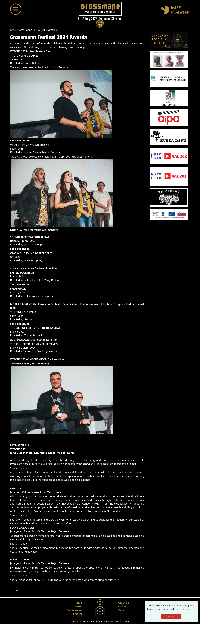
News (13, 29)
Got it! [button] (171, 616)
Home (78, 602)
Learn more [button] (185, 609)
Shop (121, 610)
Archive (122, 606)
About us (123, 602)
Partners (77, 613)
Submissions (74, 610)
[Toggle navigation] (15, 9)
